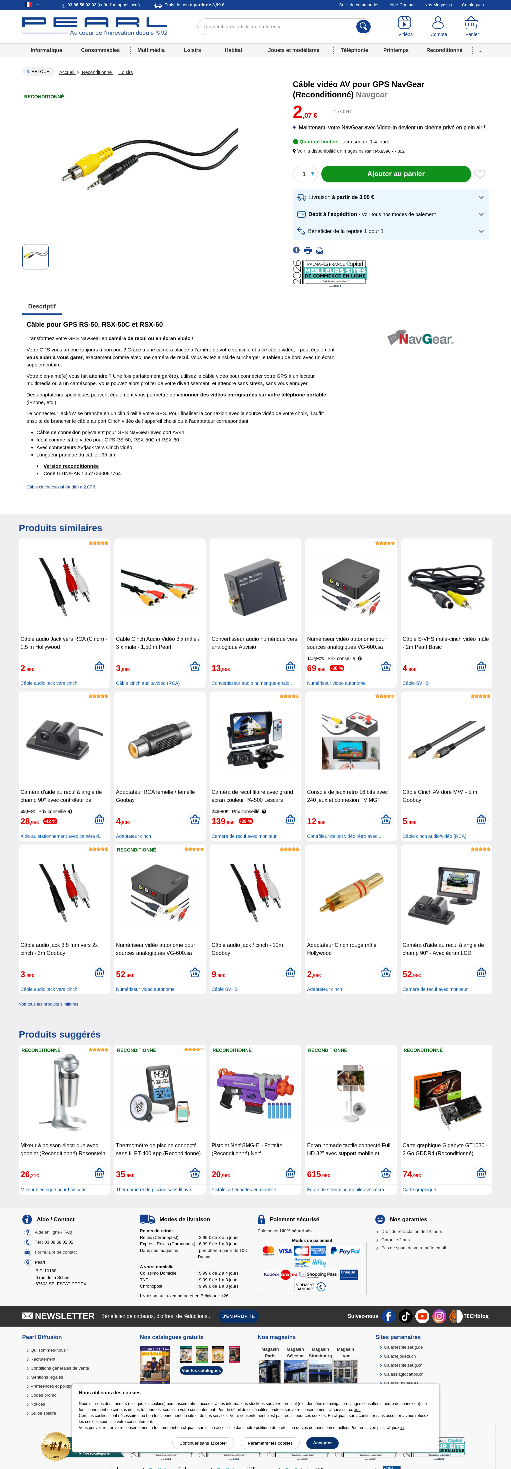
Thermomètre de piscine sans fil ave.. (155, 1189)
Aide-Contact (401, 4)
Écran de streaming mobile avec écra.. (347, 1189)
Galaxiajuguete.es (401, 1383)
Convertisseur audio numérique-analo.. (252, 683)
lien (357, 1409)
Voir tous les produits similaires (48, 1004)
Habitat (233, 50)
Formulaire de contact (56, 1252)
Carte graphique (419, 1189)
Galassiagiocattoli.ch (403, 1374)
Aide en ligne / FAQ (53, 1232)
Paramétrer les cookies (270, 1443)
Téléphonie (354, 50)
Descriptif (42, 306)
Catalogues (473, 4)
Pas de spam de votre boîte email (413, 1247)
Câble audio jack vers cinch (49, 683)
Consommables (100, 50)
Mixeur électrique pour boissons (54, 1189)
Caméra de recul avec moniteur (244, 836)
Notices (38, 1404)
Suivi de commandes (359, 4)
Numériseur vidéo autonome (336, 683)
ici (402, 1427)
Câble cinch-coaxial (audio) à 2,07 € (61, 486)
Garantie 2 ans (395, 1239)
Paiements (285, 1230)
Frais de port (194, 4)
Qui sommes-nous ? (50, 1350)
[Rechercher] (363, 26)
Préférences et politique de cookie (63, 1386)
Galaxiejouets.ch (400, 1356)
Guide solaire (43, 1413)
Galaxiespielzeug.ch (403, 1365)
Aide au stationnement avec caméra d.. (61, 836)
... (480, 50)
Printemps (396, 50)
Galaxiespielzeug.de (403, 1347)
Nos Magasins (438, 4)
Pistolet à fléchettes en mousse (244, 1189)
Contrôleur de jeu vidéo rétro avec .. (344, 836)
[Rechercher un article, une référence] (284, 26)
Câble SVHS (416, 683)
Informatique (46, 50)
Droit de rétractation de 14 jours (411, 1231)
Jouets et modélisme (293, 50)
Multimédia (151, 50)
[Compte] (438, 26)
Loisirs (192, 50)
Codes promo (44, 1395)
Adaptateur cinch (133, 836)
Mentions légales (47, 1377)
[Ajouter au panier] (396, 174)
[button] (330, 151)
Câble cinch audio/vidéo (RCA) (148, 683)
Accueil (67, 72)
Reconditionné (444, 50)
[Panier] (472, 26)
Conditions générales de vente (60, 1368)
